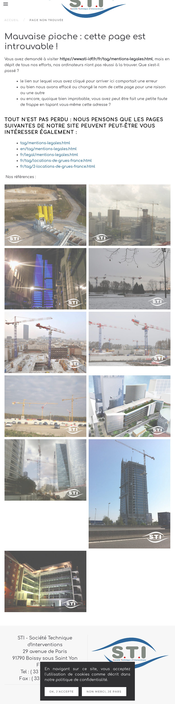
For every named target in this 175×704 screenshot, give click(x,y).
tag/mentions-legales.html (45, 143)
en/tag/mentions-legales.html (48, 149)
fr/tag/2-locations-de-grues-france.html (57, 167)
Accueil (12, 20)
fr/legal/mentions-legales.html (49, 155)
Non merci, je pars (104, 691)
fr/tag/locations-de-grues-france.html (56, 161)
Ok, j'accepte (61, 691)
